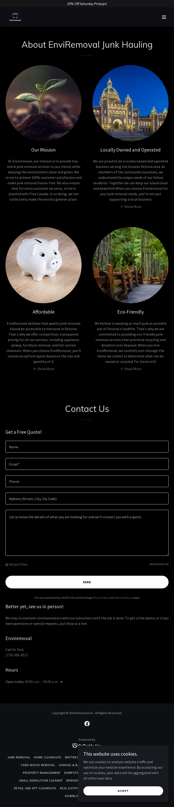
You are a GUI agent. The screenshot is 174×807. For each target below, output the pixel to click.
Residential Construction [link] (131, 765)
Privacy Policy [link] (101, 597)
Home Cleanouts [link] (47, 757)
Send (87, 582)
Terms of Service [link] (123, 597)
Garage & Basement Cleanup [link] (82, 765)
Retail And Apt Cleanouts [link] (35, 788)
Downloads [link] (75, 796)
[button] (164, 17)
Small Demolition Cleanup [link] (41, 780)
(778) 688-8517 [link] (16, 655)
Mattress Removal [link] (80, 757)
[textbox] (87, 447)
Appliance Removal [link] (151, 757)
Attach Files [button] (18, 564)
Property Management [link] (42, 773)
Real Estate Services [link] (77, 788)
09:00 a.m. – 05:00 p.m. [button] (41, 681)
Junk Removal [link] (18, 757)
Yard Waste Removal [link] (38, 765)
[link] (15, 17)
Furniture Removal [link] (115, 757)
